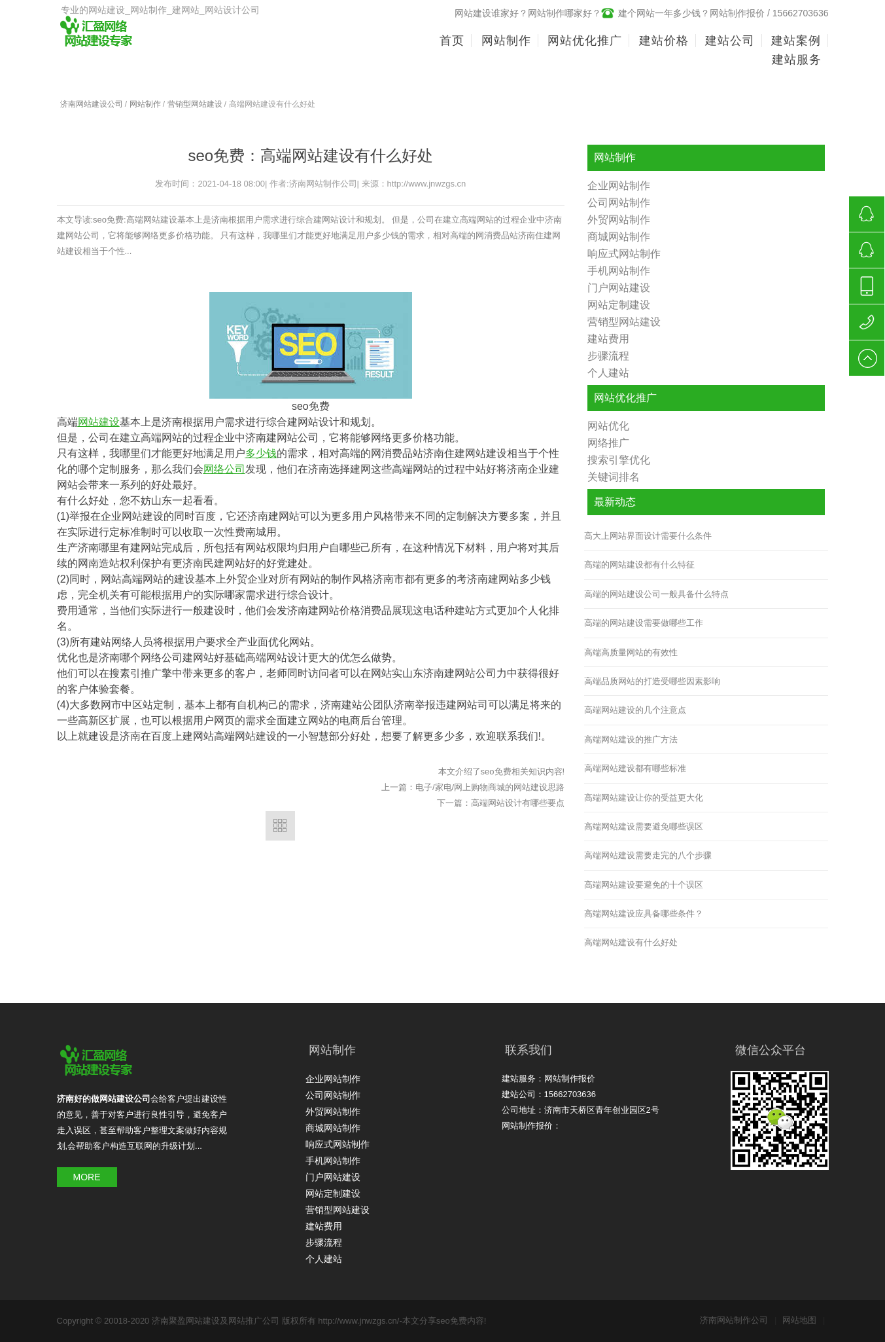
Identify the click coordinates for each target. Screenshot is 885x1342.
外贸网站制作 (618, 219)
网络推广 (608, 442)
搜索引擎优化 (618, 459)
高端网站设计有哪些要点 (517, 803)
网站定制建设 (618, 304)
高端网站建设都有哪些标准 (635, 768)
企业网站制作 (618, 185)
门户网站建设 (618, 287)
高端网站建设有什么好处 (631, 942)
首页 (452, 40)
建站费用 (608, 338)
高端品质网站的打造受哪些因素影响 (652, 681)
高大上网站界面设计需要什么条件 (648, 536)
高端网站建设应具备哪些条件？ (643, 913)
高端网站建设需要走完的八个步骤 (648, 855)
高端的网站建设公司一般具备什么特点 (656, 594)
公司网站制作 (618, 202)
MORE (87, 1177)
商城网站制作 (618, 236)
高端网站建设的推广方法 (631, 739)
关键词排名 (613, 476)
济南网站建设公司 (91, 104)
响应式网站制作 (624, 253)
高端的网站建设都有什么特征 (639, 565)
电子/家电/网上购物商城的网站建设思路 (489, 787)
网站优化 (608, 425)
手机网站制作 (618, 270)
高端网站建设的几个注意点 (635, 710)
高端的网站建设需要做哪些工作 (643, 623)
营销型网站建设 (194, 104)
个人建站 (608, 372)
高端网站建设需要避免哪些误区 (643, 826)
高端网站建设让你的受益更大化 (643, 798)
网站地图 (803, 1320)
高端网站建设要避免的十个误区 (643, 885)
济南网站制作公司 (738, 1320)
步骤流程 (608, 355)
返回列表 (280, 826)
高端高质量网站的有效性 (631, 652)
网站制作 (145, 104)
